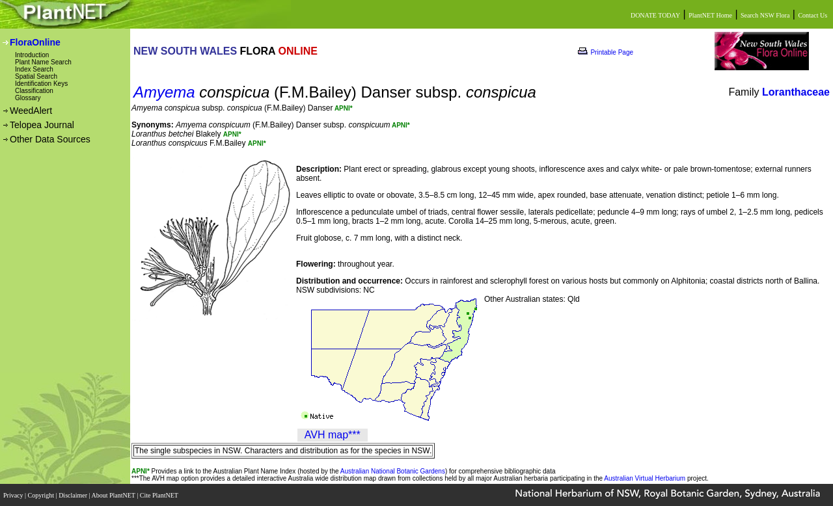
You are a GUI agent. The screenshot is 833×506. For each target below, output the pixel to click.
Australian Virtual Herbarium (644, 478)
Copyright (42, 494)
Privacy (14, 494)
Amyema (164, 92)
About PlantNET (114, 494)
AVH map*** (333, 434)
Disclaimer (74, 494)
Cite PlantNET (160, 494)
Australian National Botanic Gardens (392, 471)
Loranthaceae (796, 92)
